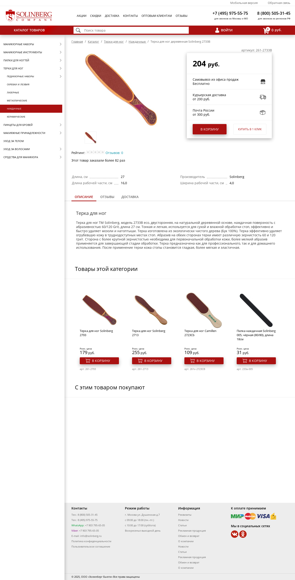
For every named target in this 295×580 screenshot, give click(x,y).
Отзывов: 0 (114, 153)
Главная (77, 41)
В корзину (210, 129)
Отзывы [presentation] (107, 197)
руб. (272, 30)
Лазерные (13, 92)
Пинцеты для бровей (17, 125)
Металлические (17, 100)
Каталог (93, 41)
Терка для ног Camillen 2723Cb (200, 333)
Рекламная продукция (192, 530)
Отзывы (181, 16)
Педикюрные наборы (20, 76)
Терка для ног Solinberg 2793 (96, 333)
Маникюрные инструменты (22, 52)
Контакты (130, 16)
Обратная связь (279, 3)
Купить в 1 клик (250, 129)
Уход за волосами (16, 149)
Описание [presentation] (84, 197)
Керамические (16, 116)
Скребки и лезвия (18, 84)
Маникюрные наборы (18, 44)
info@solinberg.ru (91, 536)
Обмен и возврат (188, 536)
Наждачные (14, 108)
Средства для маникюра (20, 157)
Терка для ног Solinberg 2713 (148, 333)
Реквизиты (184, 514)
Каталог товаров (29, 30)
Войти (227, 30)
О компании (186, 541)
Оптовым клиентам (157, 16)
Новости (183, 520)
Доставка (112, 16)
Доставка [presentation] (130, 197)
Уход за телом (13, 141)
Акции (81, 16)
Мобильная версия (244, 3)
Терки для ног (13, 68)
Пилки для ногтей (16, 60)
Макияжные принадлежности (24, 133)
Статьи (182, 525)
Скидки (95, 16)
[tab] (83, 197)
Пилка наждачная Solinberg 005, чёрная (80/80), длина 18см (256, 335)
